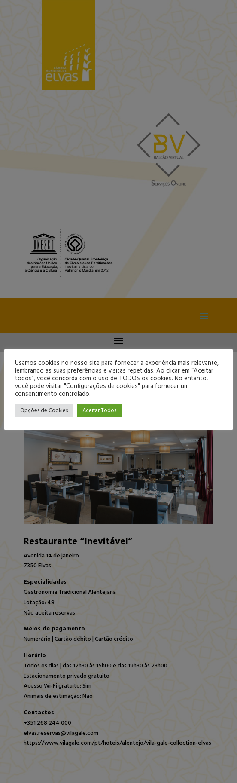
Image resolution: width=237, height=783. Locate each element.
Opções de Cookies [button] (44, 410)
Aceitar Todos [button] (99, 410)
